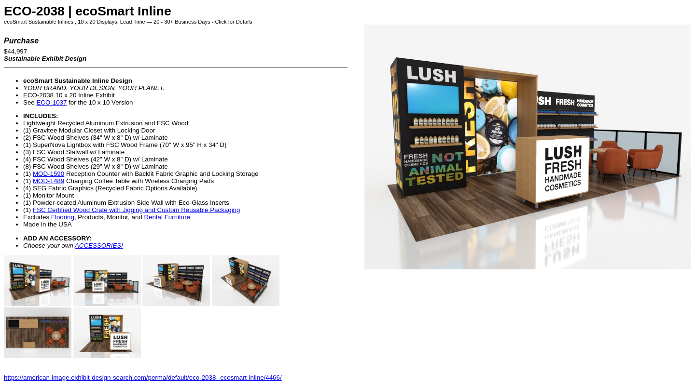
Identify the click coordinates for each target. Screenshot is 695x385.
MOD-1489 (48, 181)
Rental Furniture (167, 217)
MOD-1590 (48, 173)
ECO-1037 (51, 102)
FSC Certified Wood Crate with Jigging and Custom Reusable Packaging (136, 209)
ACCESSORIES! (99, 245)
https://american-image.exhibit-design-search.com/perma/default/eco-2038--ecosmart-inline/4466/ (143, 377)
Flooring (62, 217)
